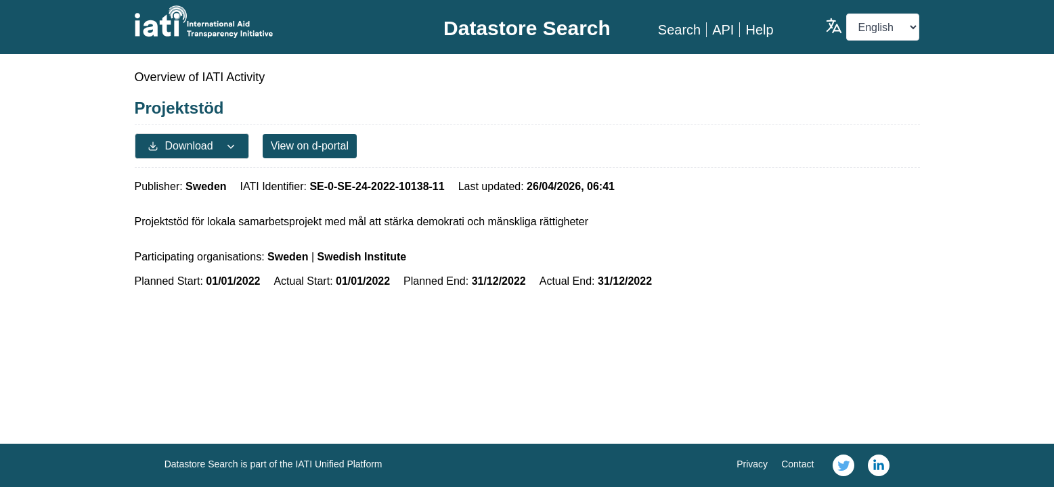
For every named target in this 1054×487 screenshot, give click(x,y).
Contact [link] (797, 464)
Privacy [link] (752, 464)
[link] (843, 465)
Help (759, 29)
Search (679, 29)
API (723, 29)
